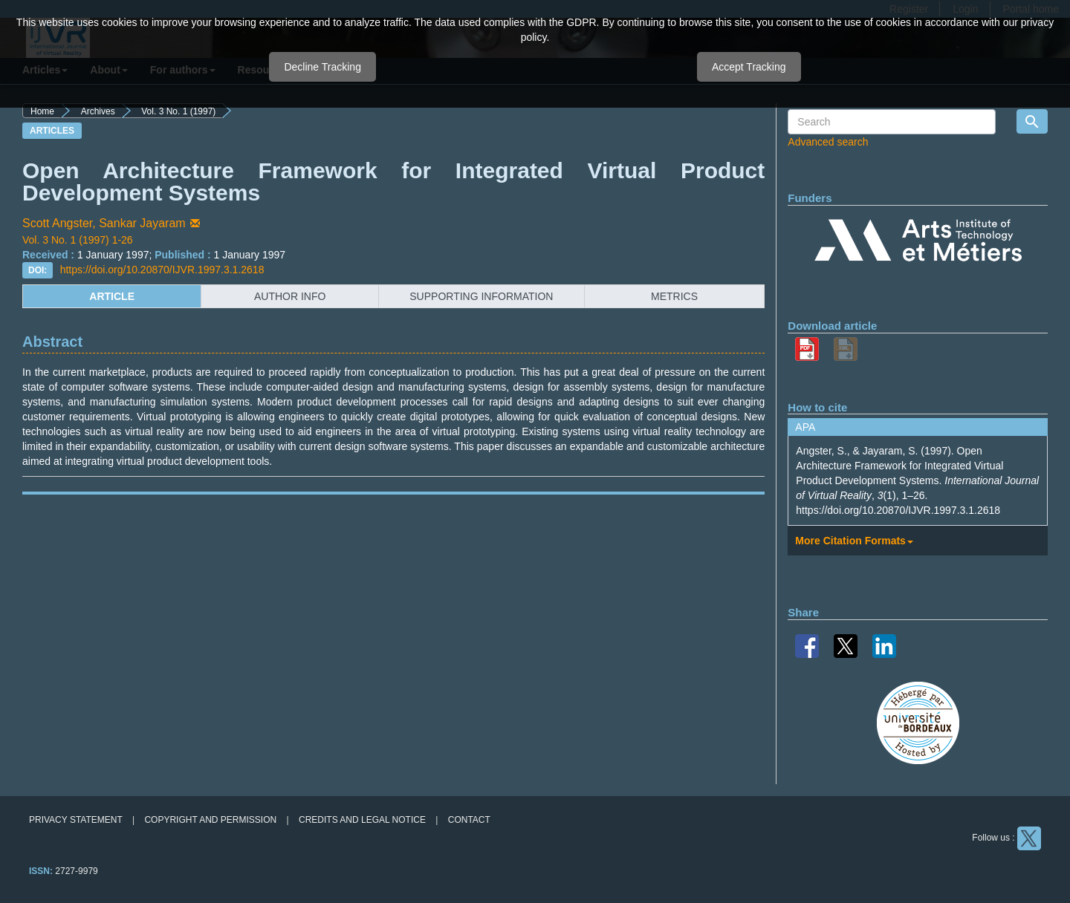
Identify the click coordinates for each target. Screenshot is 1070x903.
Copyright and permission (210, 820)
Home (42, 111)
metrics (674, 296)
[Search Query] (892, 121)
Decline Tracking (322, 67)
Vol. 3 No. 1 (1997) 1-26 (77, 240)
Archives (98, 111)
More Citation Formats (854, 541)
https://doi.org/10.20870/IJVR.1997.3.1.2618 (162, 270)
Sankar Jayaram (151, 223)
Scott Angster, (60, 223)
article (111, 296)
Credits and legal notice (362, 820)
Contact (469, 820)
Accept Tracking (749, 67)
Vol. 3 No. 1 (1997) (178, 111)
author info (289, 296)
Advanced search (828, 142)
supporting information (481, 296)
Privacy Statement (76, 820)
